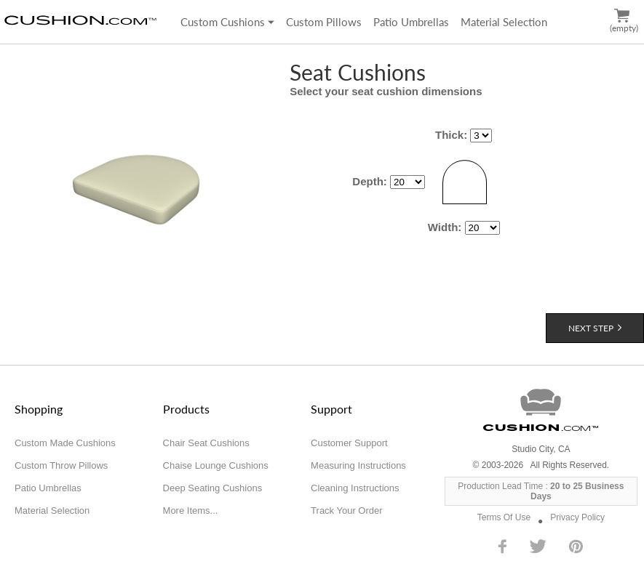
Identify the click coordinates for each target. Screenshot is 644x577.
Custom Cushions (227, 21)
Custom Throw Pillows (61, 465)
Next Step (594, 328)
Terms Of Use (503, 517)
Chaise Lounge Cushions (216, 465)
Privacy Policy (577, 517)
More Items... (190, 510)
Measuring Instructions (358, 465)
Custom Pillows (324, 21)
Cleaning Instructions (355, 488)
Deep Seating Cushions (213, 488)
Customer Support (349, 442)
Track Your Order (347, 510)
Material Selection (504, 21)
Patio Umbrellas (411, 21)
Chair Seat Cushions (206, 442)
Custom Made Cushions (65, 442)
